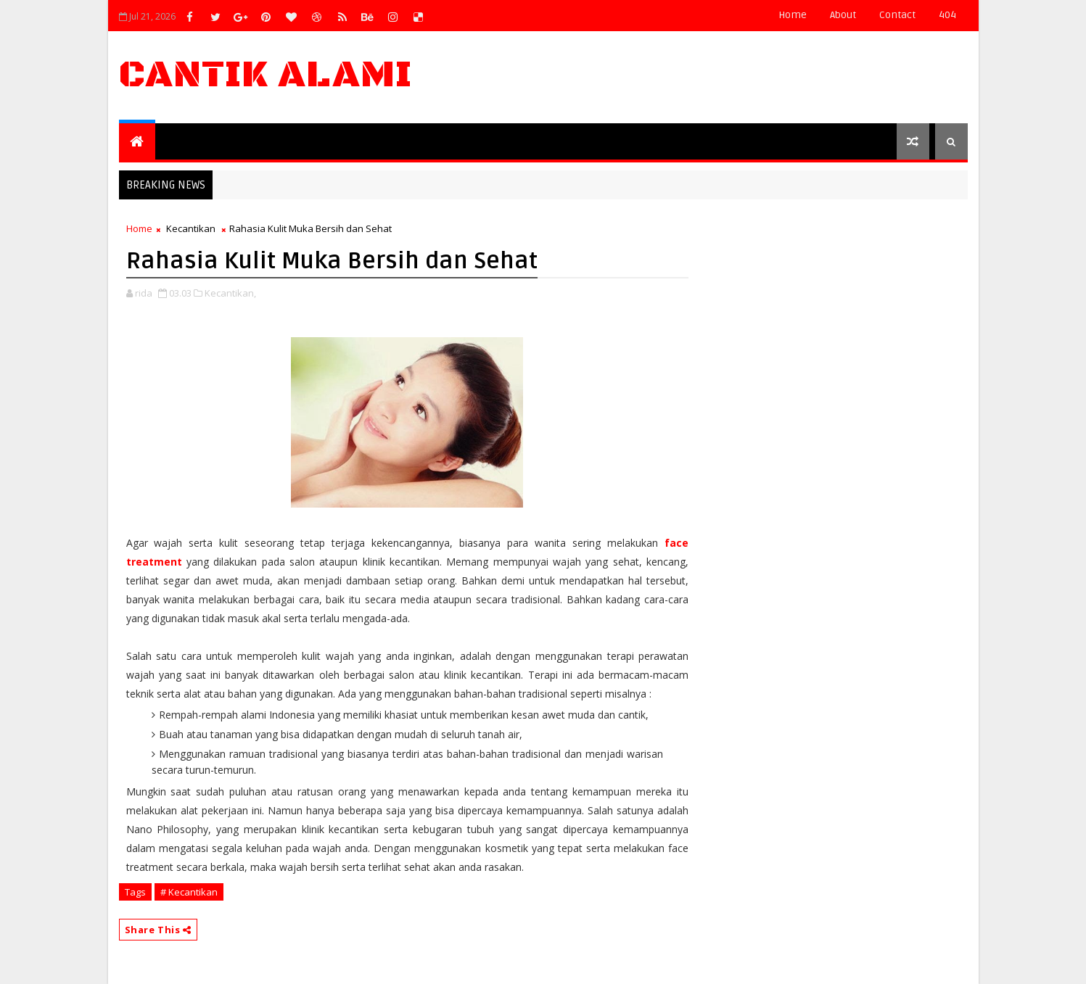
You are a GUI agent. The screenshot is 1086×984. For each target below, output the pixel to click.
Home (792, 15)
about (843, 15)
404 (947, 15)
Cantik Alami (265, 75)
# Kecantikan (189, 891)
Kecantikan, (230, 292)
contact (897, 15)
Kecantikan (190, 228)
